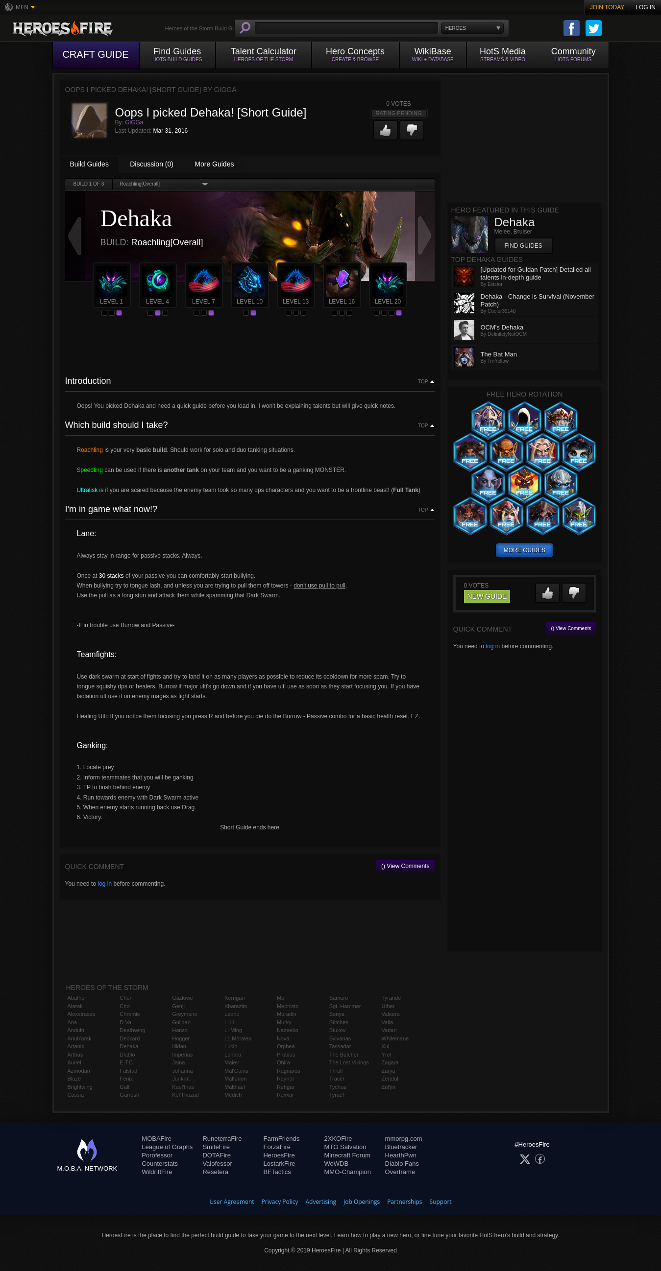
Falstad (128, 1071)
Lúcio (230, 1046)
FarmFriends (281, 1138)
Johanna (182, 1071)
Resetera (215, 1172)
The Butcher (344, 1055)
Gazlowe (182, 998)
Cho (124, 1006)
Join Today (607, 7)
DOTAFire (216, 1155)
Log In (646, 7)
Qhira (283, 1062)
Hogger (181, 1038)
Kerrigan (234, 998)
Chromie (130, 1014)
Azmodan (79, 1071)
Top (423, 381)
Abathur (77, 998)
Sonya (336, 1014)
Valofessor (217, 1163)
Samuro (338, 998)
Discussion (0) (151, 164)
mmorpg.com (403, 1138)
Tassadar (340, 1046)
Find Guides (523, 245)
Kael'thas (183, 1087)
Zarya (388, 1071)
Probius (286, 1055)
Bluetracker (401, 1147)
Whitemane (395, 1038)
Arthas (75, 1055)
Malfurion (235, 1079)
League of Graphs (167, 1147)
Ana (72, 1022)
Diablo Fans (402, 1163)
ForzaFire (277, 1147)
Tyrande (391, 998)
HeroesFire (278, 1155)
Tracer (336, 1079)
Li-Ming (233, 1030)
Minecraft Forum (347, 1155)
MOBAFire (156, 1138)
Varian (389, 1030)
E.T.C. (127, 1062)
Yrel (387, 1055)
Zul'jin (388, 1087)
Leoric (231, 1014)
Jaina (178, 1062)
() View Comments (405, 866)
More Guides (214, 164)
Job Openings (361, 1202)
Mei (281, 998)
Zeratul (390, 1079)
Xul (386, 1046)
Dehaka (129, 1046)
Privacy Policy (280, 1202)
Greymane (184, 1014)
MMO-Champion (347, 1172)
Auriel (74, 1062)
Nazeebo (287, 1030)
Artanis (76, 1046)
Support (441, 1202)
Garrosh (129, 1095)
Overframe (400, 1172)
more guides (524, 550)
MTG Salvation (345, 1147)
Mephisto (288, 1006)
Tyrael (336, 1095)
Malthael (234, 1087)
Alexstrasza (82, 1014)
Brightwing (80, 1087)
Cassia (76, 1095)
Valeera (391, 1014)
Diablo (127, 1055)
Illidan (179, 1046)
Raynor (285, 1079)
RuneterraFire (222, 1138)
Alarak (75, 1006)
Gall (124, 1087)
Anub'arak (80, 1038)
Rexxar (285, 1095)
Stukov (337, 1030)
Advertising (321, 1202)
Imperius (182, 1055)
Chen (126, 998)
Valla (387, 1022)
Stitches (338, 1022)
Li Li (229, 1022)
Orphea (286, 1046)
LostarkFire (279, 1163)
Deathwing (132, 1030)
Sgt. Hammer (345, 1006)
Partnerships (404, 1202)
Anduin (76, 1030)
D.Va (125, 1022)
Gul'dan (181, 1022)
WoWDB (336, 1163)
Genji (178, 1006)
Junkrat (181, 1079)
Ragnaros (288, 1071)
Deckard (130, 1038)
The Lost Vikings (349, 1062)
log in (105, 883)
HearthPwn (400, 1155)
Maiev (231, 1062)
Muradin (286, 1014)
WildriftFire (157, 1172)
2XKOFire (338, 1138)
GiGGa (134, 122)
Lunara (232, 1055)
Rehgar (285, 1087)
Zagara (390, 1062)
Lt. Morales (237, 1038)
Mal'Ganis (236, 1071)
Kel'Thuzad (185, 1095)
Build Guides (89, 164)
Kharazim (235, 1006)
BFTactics (277, 1172)
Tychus (337, 1087)
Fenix (126, 1079)
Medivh (233, 1095)
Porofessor (157, 1155)
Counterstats (160, 1163)
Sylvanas (340, 1038)
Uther (388, 1006)
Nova (283, 1038)
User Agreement (231, 1202)
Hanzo (180, 1030)
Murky (284, 1022)
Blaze (74, 1079)
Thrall (336, 1071)
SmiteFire (216, 1147)
